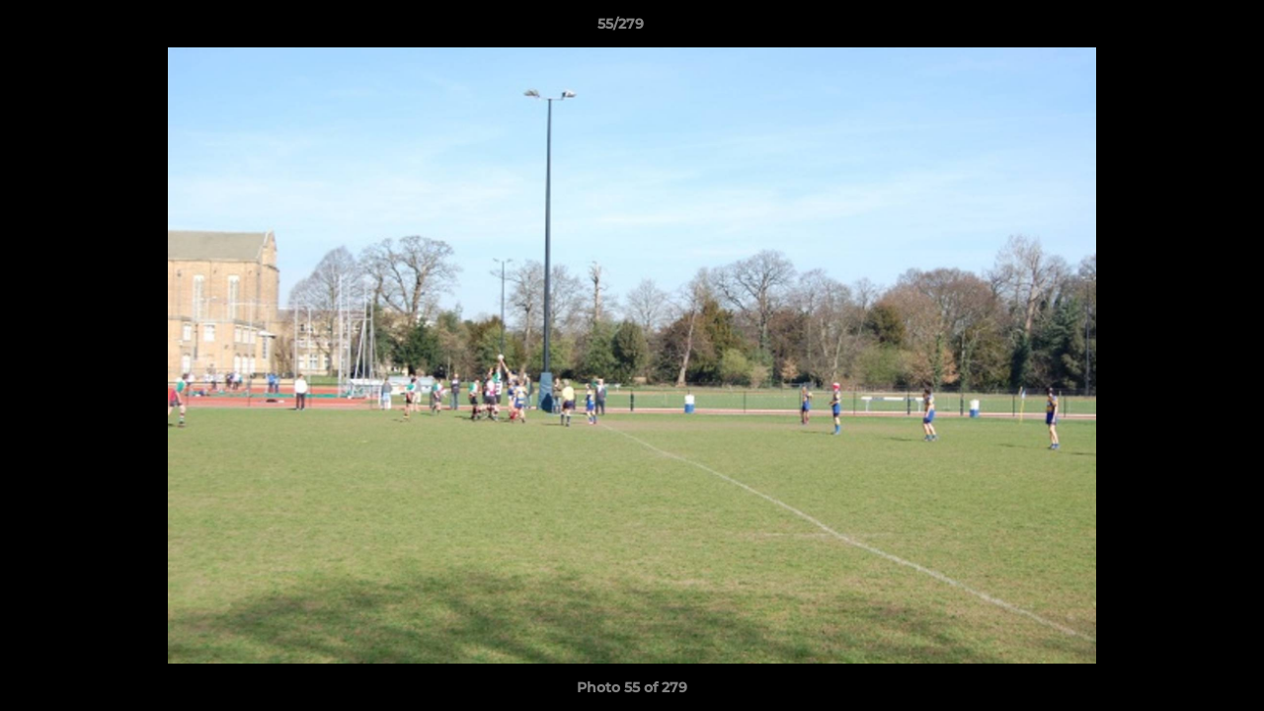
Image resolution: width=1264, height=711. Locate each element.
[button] (1181, 29)
